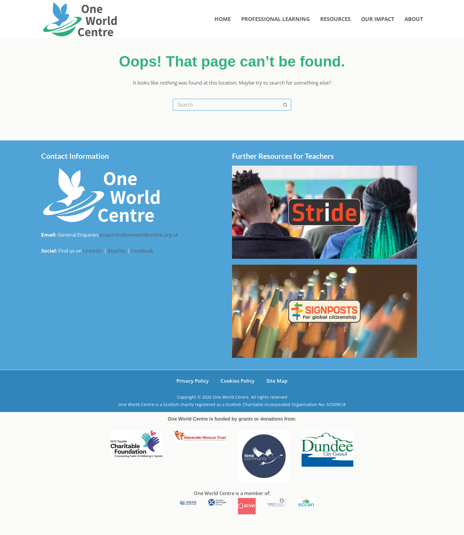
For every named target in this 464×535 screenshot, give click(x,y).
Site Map (277, 380)
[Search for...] (226, 105)
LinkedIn (93, 250)
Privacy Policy (192, 380)
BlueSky (117, 250)
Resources (335, 18)
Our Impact (377, 18)
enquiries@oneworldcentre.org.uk (139, 234)
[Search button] (285, 105)
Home (223, 18)
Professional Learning (275, 18)
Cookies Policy (237, 380)
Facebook (142, 250)
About (414, 18)
